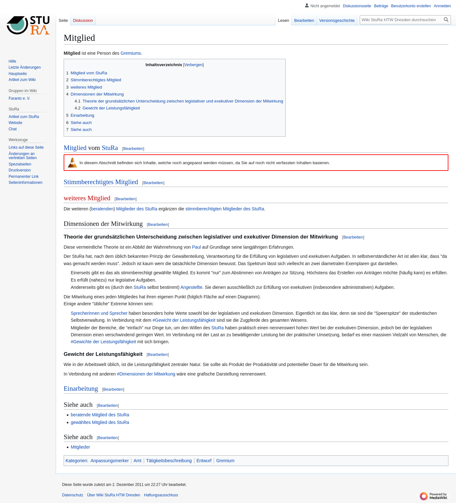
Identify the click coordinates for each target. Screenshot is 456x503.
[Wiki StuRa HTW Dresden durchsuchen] (405, 19)
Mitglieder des (130, 208)
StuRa (110, 148)
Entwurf (204, 460)
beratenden (102, 208)
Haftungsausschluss (161, 495)
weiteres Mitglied (87, 198)
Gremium (225, 460)
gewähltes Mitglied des (93, 422)
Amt (138, 460)
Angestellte (191, 287)
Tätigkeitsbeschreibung (169, 460)
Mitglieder (80, 447)
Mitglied (72, 53)
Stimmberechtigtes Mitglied (101, 182)
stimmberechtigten (203, 208)
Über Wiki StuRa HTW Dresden (113, 495)
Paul (196, 247)
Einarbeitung (81, 388)
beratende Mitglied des (93, 414)
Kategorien (76, 460)
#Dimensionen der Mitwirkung (146, 373)
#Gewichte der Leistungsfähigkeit (103, 341)
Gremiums (131, 53)
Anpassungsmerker (110, 460)
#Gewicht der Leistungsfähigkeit (184, 320)
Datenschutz (72, 495)
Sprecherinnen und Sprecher (99, 313)
